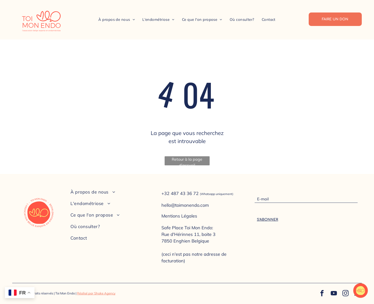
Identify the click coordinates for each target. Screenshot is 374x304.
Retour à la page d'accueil (187, 161)
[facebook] (322, 294)
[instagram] (345, 294)
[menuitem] (117, 19)
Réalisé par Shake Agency (96, 293)
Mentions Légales (179, 216)
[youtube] (333, 294)
